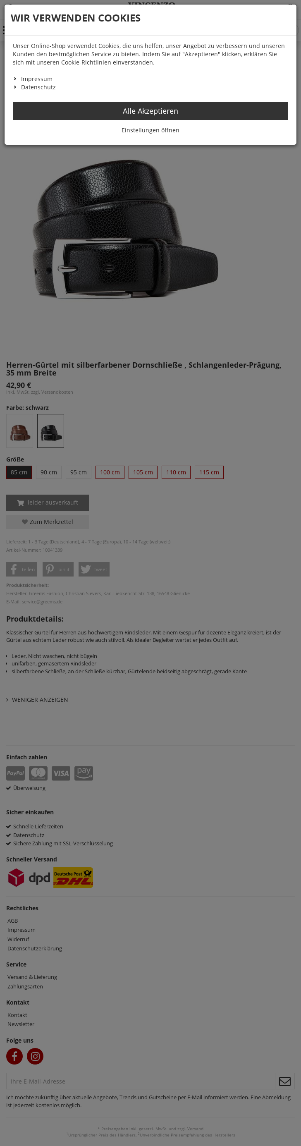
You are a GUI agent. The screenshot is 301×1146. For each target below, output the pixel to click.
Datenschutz (38, 87)
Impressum (37, 79)
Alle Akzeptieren (150, 111)
